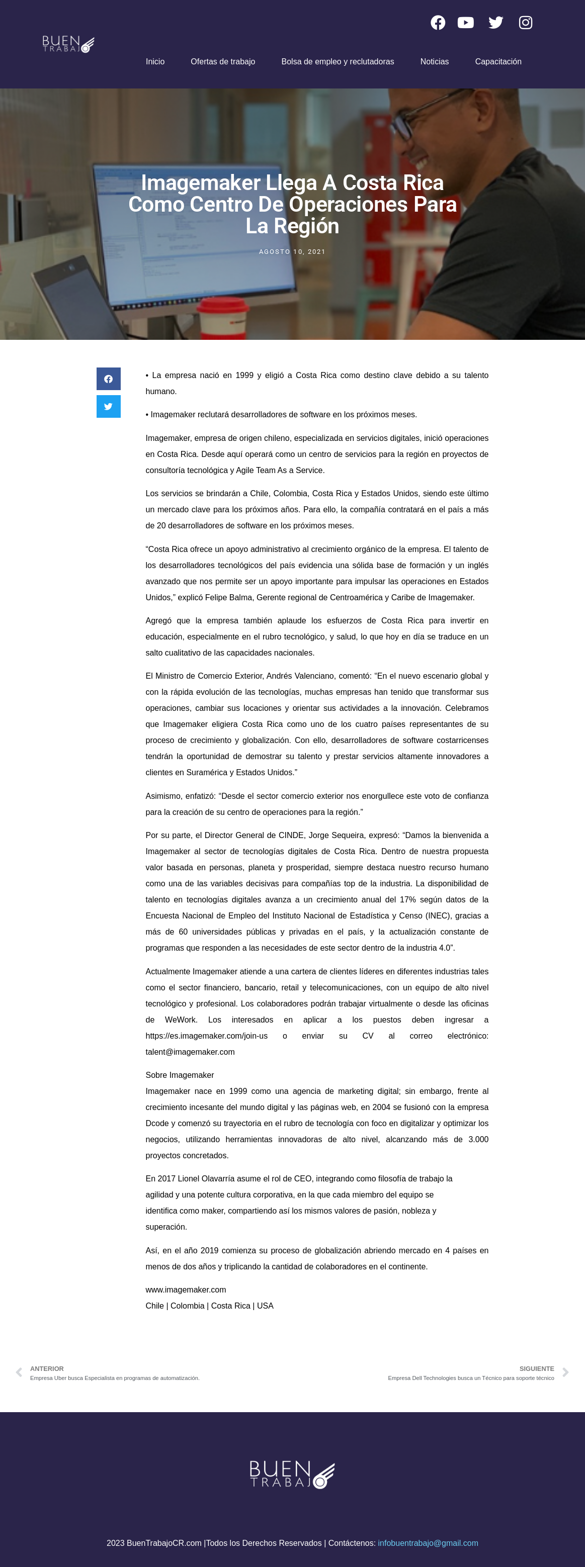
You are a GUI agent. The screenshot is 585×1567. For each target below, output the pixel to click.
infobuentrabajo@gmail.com (428, 1543)
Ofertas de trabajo (223, 61)
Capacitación (498, 61)
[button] (109, 378)
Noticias (435, 61)
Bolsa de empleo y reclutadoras (338, 61)
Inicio (155, 61)
